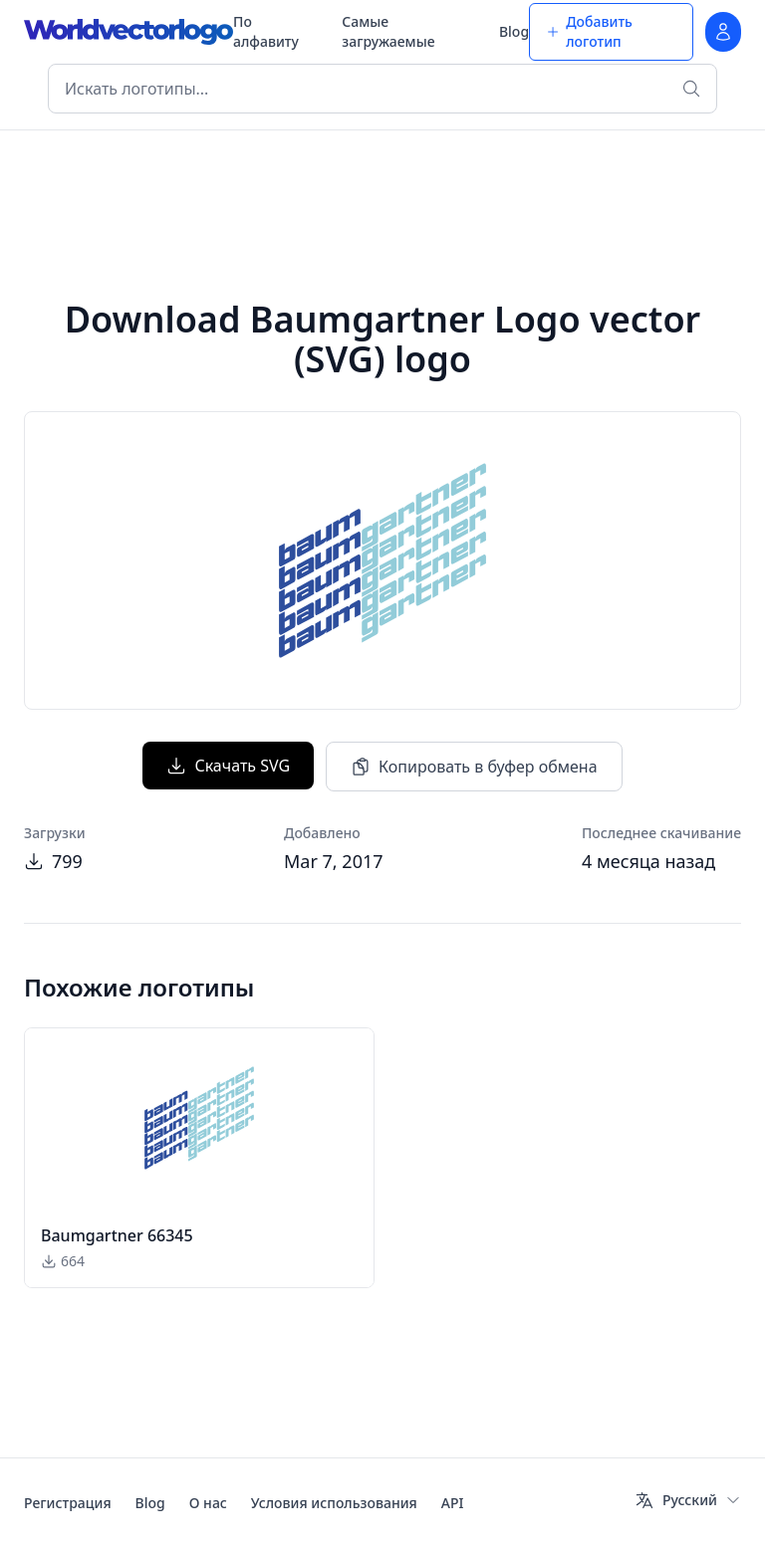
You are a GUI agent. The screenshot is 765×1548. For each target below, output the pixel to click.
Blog (514, 31)
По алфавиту (266, 31)
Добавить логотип (589, 31)
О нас (208, 1502)
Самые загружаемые (388, 31)
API (452, 1502)
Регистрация (68, 1502)
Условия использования (334, 1502)
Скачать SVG (228, 765)
